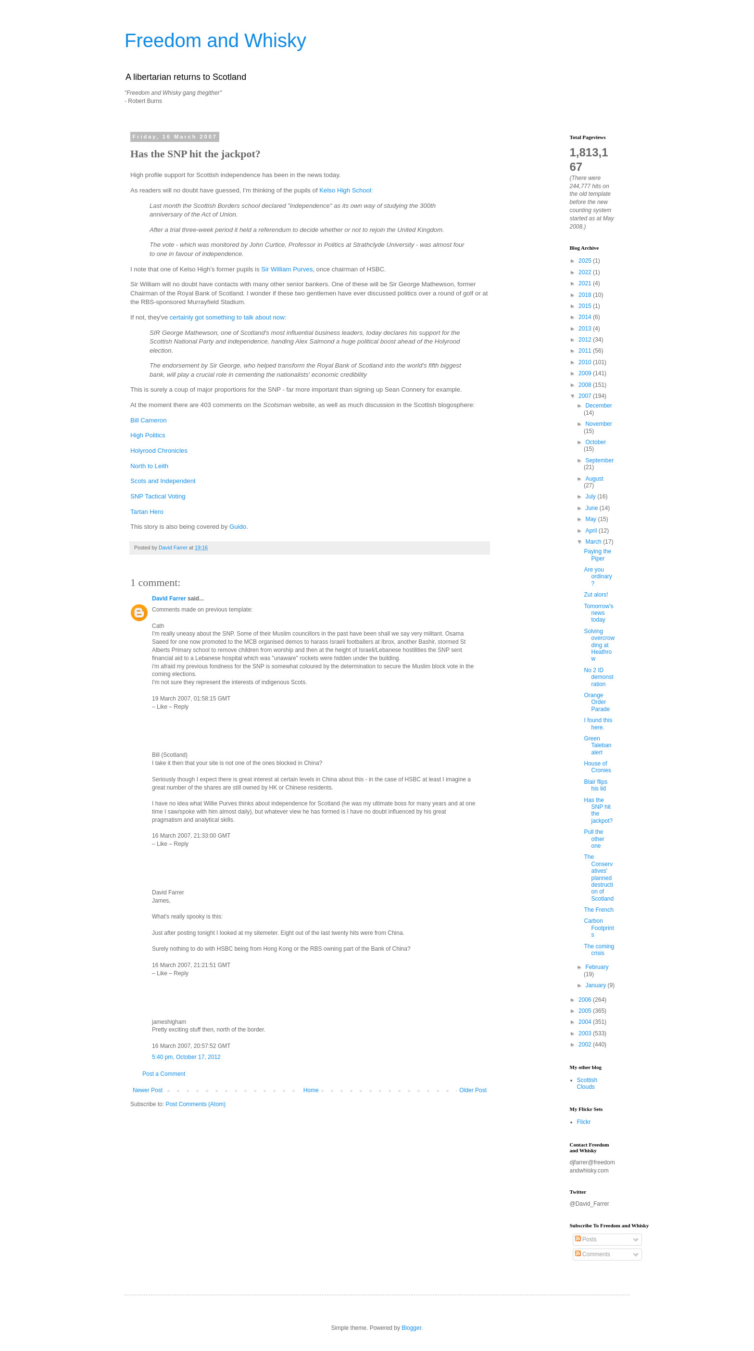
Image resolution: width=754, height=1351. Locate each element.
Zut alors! (596, 594)
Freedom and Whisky (215, 40)
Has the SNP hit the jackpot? (598, 810)
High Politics (147, 435)
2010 (585, 362)
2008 (585, 385)
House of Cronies (597, 767)
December (598, 405)
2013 (585, 328)
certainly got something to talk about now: (228, 317)
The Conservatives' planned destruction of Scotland (599, 878)
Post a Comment (163, 1074)
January (596, 985)
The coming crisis (599, 949)
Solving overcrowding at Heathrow (599, 645)
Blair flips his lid (595, 785)
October (595, 442)
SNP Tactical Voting (158, 496)
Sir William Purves (287, 269)
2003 (585, 1033)
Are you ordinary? (598, 576)
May (591, 519)
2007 (585, 396)
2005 (585, 1010)
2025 (585, 260)
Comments (592, 1254)
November (598, 424)
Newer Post (148, 1090)
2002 (585, 1044)
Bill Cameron (148, 420)
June (592, 508)
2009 (585, 373)
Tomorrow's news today (598, 613)
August (594, 478)
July (591, 496)
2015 (585, 306)
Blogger (411, 1328)
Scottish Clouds (587, 1083)
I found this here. (598, 723)
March (594, 541)
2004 (585, 1022)
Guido (237, 526)
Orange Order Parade (597, 702)
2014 (585, 317)
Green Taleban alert (597, 745)
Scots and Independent (163, 480)
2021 (585, 283)
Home (311, 1090)
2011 (585, 350)
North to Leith (149, 466)
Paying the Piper (597, 554)
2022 (585, 272)
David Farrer (169, 598)
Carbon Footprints (599, 928)
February (596, 967)
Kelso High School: (346, 190)
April (591, 530)
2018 (585, 295)
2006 (585, 999)
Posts (586, 1239)
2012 (585, 339)
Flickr (584, 1122)
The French (598, 909)
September (599, 460)
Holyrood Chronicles (159, 450)
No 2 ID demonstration (598, 677)
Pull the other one (594, 838)
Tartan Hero (146, 511)
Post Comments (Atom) (195, 1104)
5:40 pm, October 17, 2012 (186, 1057)
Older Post (473, 1090)
